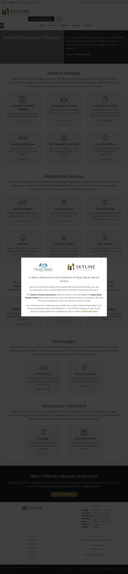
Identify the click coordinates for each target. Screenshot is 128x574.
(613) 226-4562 (90, 311)
